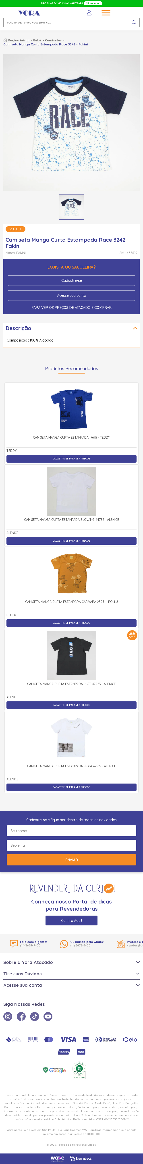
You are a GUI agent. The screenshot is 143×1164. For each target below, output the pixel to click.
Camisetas (53, 40)
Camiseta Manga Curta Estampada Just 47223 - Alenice (71, 684)
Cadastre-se (71, 280)
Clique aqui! (93, 3)
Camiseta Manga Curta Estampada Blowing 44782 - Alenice (71, 520)
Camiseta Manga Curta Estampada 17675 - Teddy (71, 438)
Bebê (37, 40)
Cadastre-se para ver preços (71, 458)
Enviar (71, 860)
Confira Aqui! (71, 920)
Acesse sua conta (71, 295)
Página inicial (18, 40)
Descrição (18, 328)
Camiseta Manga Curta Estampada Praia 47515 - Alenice (71, 766)
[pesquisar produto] (134, 22)
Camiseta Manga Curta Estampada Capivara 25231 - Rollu (71, 602)
